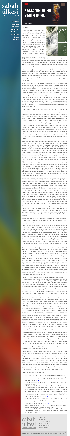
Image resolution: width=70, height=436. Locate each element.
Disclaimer (50, 433)
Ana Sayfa (15, 21)
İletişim (16, 37)
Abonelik (16, 39)
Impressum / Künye (57, 433)
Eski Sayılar (15, 32)
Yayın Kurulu (14, 34)
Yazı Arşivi (15, 26)
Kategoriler (15, 29)
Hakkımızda (15, 24)
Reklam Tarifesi (44, 433)
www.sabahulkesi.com (44, 427)
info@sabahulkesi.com (44, 425)
